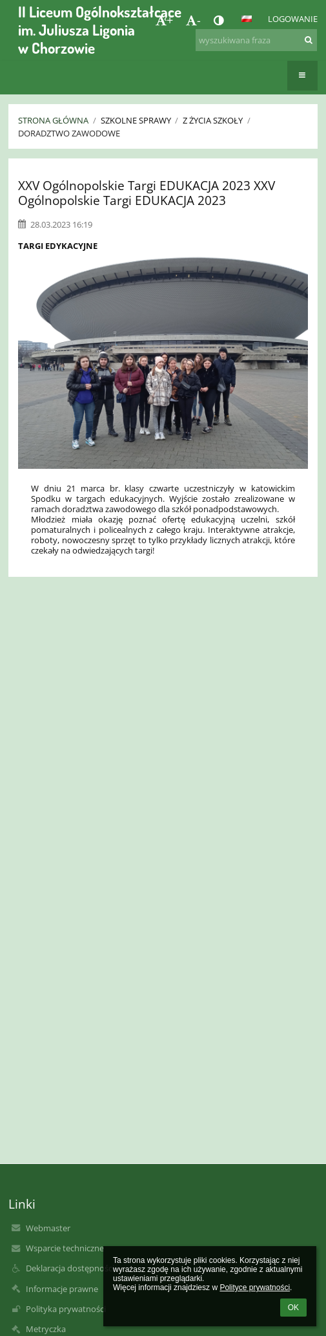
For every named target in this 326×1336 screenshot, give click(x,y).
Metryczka (46, 1329)
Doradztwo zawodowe (69, 133)
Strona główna (53, 120)
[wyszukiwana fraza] (256, 40)
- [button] (193, 20)
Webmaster (48, 1228)
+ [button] (164, 20)
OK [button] (293, 1307)
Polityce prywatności (254, 1287)
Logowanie (293, 19)
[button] (246, 19)
